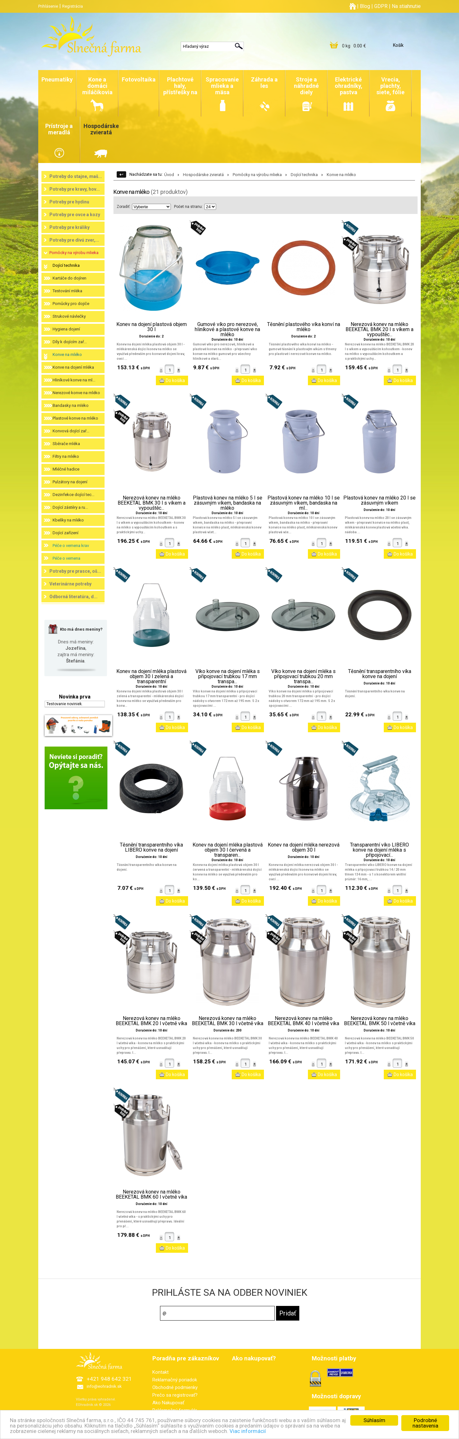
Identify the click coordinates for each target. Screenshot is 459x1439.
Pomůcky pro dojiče (71, 303)
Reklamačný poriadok (174, 1380)
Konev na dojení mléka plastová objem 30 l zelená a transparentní (151, 676)
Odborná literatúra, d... (73, 596)
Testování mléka (67, 290)
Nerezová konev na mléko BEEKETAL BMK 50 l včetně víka (379, 1021)
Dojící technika (66, 265)
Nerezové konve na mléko (76, 392)
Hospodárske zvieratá (203, 174)
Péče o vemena (66, 558)
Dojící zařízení (65, 532)
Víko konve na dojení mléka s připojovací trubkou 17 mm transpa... (227, 676)
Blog (365, 6)
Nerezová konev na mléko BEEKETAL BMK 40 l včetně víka (303, 1021)
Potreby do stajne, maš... (75, 176)
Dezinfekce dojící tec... (73, 494)
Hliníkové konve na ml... (74, 380)
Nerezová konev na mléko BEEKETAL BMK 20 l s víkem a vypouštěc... (379, 329)
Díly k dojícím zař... (70, 341)
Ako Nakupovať (168, 1403)
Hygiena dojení (66, 329)
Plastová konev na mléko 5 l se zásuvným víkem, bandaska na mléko (227, 503)
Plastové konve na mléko (75, 418)
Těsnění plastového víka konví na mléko (303, 327)
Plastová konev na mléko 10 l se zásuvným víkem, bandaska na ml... (303, 503)
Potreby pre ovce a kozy (74, 214)
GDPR (381, 6)
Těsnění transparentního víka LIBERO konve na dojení (151, 847)
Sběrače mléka (66, 443)
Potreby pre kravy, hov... (74, 189)
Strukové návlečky (69, 316)
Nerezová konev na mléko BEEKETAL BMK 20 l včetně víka (151, 1021)
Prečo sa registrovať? (175, 1395)
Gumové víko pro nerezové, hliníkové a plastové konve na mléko (227, 329)
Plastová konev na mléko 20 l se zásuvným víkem (379, 500)
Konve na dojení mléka (73, 367)
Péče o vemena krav (71, 545)
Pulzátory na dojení (70, 481)
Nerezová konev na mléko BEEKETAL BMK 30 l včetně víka (227, 1021)
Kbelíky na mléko (68, 520)
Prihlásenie (48, 6)
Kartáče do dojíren (69, 278)
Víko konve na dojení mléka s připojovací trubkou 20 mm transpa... (303, 676)
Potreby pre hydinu (69, 201)
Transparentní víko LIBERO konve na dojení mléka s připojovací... (379, 850)
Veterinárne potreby (70, 583)
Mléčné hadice (66, 469)
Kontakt (160, 1372)
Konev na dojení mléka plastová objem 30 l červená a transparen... (228, 850)
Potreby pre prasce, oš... (75, 571)
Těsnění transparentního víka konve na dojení (379, 674)
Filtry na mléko (66, 456)
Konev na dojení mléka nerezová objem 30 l (303, 847)
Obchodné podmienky (175, 1387)
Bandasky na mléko (71, 405)
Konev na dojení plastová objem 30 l (151, 327)
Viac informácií (248, 1431)
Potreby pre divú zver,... (74, 240)
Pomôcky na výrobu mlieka (73, 252)
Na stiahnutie (406, 6)
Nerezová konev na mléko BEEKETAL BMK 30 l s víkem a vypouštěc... (152, 503)
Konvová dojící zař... (71, 431)
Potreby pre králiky (69, 227)
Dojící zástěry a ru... (70, 507)
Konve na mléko (67, 354)
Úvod (169, 174)
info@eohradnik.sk (104, 1386)
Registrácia (72, 6)
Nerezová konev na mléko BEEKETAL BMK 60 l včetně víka (151, 1194)
